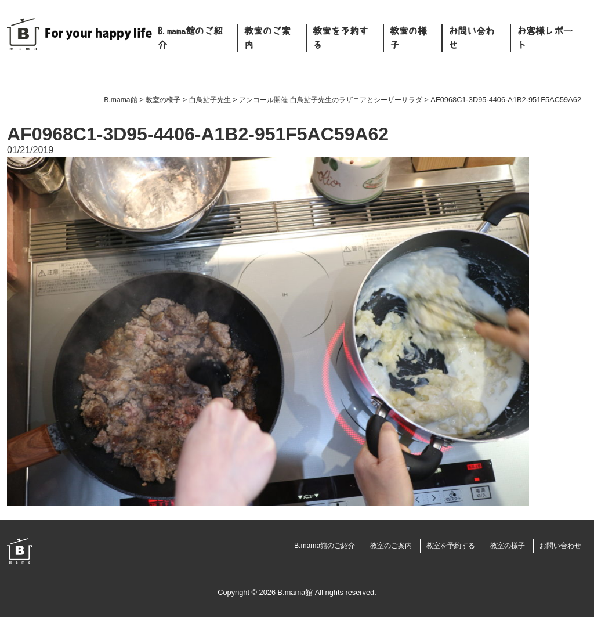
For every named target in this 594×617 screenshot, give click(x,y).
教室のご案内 (267, 37)
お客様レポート (545, 37)
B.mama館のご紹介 (190, 37)
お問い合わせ (471, 37)
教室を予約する (340, 37)
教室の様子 (408, 37)
